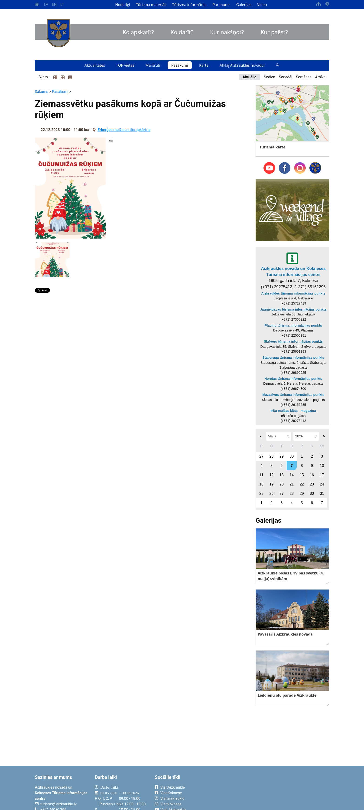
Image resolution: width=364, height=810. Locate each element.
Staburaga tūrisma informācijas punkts (293, 357)
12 (272, 475)
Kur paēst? (274, 32)
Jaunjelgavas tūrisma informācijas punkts (293, 309)
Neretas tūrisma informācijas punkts (293, 378)
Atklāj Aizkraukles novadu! (242, 65)
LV (46, 4)
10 (322, 466)
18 (261, 484)
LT (62, 4)
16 (312, 475)
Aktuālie (249, 77)
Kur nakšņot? (227, 32)
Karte (203, 65)
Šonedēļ (285, 77)
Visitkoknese (171, 804)
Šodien (269, 77)
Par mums (221, 4)
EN (54, 4)
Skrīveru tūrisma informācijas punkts (293, 341)
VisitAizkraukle (172, 787)
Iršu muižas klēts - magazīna (293, 411)
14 (291, 475)
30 (291, 456)
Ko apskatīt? (138, 32)
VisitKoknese (171, 793)
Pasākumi (179, 65)
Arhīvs (320, 77)
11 (261, 475)
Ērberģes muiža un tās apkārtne (124, 130)
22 (302, 484)
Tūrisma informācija (189, 4)
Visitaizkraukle (172, 798)
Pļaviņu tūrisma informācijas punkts (293, 325)
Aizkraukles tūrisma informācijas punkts (293, 293)
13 (282, 475)
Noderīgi (122, 4)
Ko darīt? (182, 32)
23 (312, 484)
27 (261, 456)
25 (261, 493)
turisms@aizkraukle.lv (58, 804)
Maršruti (152, 65)
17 (322, 475)
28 (272, 456)
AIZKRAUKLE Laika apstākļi (272, 791)
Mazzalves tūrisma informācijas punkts (293, 395)
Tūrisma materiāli (151, 4)
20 (282, 484)
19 (272, 484)
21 (291, 484)
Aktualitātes (94, 65)
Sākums (41, 91)
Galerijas (243, 4)
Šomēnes (304, 77)
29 (282, 456)
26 (272, 493)
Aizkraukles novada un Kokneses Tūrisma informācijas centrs (293, 271)
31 (322, 493)
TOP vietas (125, 65)
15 (302, 475)
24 (322, 484)
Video (262, 4)
